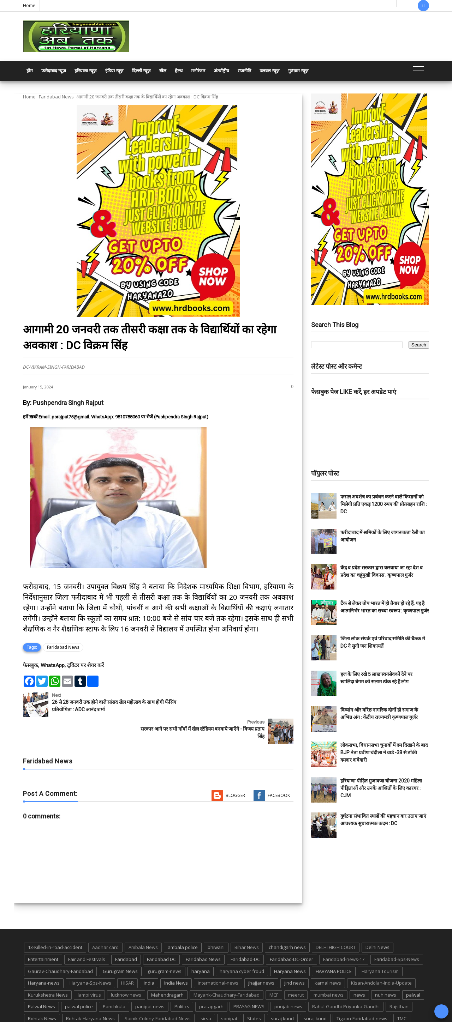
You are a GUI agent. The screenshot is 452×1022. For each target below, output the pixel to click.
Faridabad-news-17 (343, 932)
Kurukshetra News (48, 968)
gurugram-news (165, 944)
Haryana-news (44, 956)
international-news (218, 956)
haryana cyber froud (242, 944)
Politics (181, 979)
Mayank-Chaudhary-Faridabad (227, 968)
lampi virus (89, 968)
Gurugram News (120, 944)
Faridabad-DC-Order (291, 932)
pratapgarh (211, 979)
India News (176, 956)
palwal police (79, 979)
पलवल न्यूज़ (270, 70)
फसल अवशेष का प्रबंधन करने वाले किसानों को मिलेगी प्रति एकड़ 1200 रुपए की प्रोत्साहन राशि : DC (383, 504)
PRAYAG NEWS (248, 979)
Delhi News (377, 920)
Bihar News (246, 920)
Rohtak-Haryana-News (90, 991)
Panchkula (114, 979)
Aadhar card (105, 920)
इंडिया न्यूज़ (114, 70)
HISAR (127, 956)
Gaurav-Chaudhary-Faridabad (60, 944)
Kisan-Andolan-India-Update (381, 956)
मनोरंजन (198, 70)
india (149, 956)
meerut (296, 968)
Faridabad (126, 932)
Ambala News (143, 920)
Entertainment (43, 932)
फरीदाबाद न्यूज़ (53, 70)
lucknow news (126, 968)
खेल (162, 70)
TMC (401, 991)
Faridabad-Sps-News (396, 932)
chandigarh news (287, 920)
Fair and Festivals (86, 932)
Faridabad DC (161, 932)
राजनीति (244, 70)
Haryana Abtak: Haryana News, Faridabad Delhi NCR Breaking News (90, 1016)
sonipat (229, 991)
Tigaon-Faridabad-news (362, 991)
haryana (200, 944)
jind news (294, 956)
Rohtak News (42, 991)
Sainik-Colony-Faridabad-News (158, 991)
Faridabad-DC (245, 932)
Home (29, 5)
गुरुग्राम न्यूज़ (298, 70)
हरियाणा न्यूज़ (86, 70)
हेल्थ (179, 70)
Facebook (279, 769)
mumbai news (329, 968)
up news (37, 1003)
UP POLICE (67, 1003)
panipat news (150, 979)
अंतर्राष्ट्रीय (221, 70)
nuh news (385, 968)
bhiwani (216, 920)
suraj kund (282, 991)
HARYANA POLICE (334, 944)
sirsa (206, 991)
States (254, 991)
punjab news (288, 979)
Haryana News (290, 944)
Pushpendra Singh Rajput (68, 402)
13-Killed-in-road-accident (55, 920)
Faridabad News (56, 96)
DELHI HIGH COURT (336, 920)
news (359, 968)
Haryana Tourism (380, 944)
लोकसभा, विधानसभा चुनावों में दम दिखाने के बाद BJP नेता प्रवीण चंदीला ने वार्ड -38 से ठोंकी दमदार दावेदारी (384, 752)
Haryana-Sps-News (90, 956)
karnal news (328, 956)
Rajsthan (399, 979)
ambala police (183, 920)
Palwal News (41, 979)
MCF (273, 968)
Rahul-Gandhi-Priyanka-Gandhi (346, 979)
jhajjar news (261, 956)
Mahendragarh (167, 968)
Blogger (235, 769)
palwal (413, 968)
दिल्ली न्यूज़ (141, 70)
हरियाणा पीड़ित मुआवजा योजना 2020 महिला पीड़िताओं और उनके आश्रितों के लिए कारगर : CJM (381, 788)
